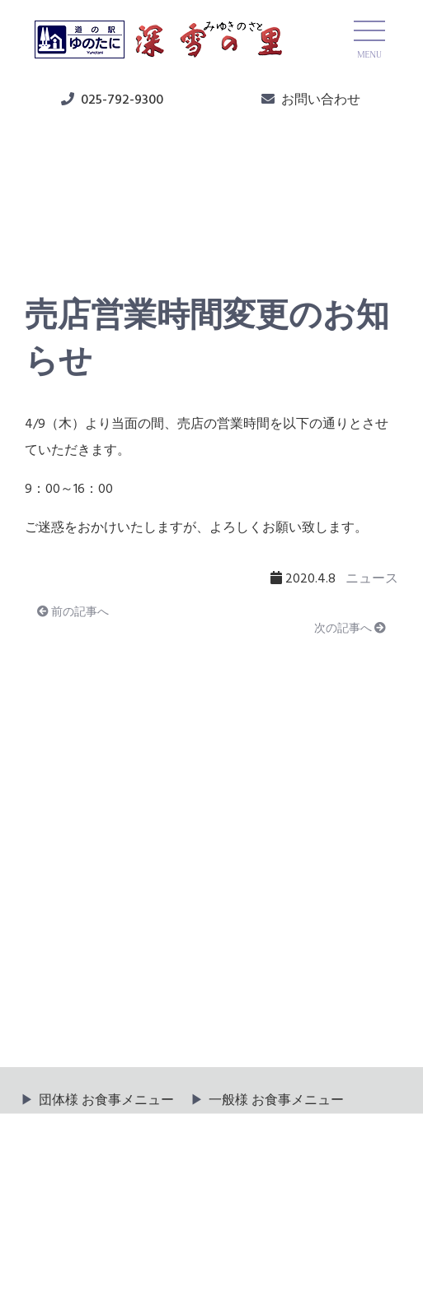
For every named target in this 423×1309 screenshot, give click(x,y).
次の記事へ (350, 629)
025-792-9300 (122, 100)
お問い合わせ (320, 100)
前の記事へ (73, 612)
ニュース (67, 223)
